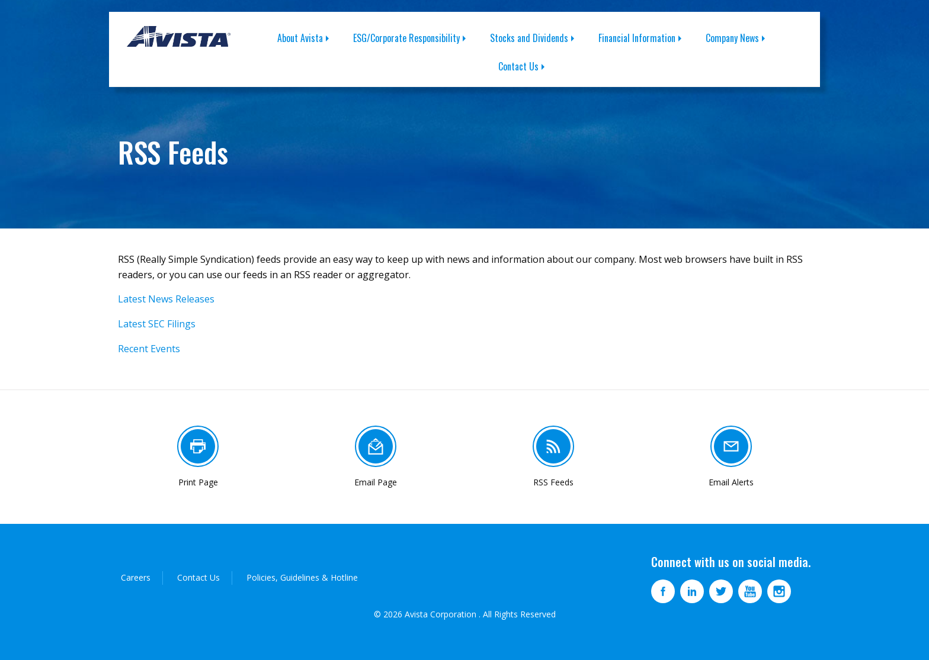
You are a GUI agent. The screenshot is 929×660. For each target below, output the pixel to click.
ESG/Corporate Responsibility (406, 38)
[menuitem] (309, 38)
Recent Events (149, 348)
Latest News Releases (166, 298)
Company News (732, 38)
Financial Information (636, 38)
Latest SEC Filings (157, 323)
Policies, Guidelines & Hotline (302, 577)
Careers (135, 577)
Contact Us (518, 66)
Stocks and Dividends (529, 38)
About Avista (300, 38)
